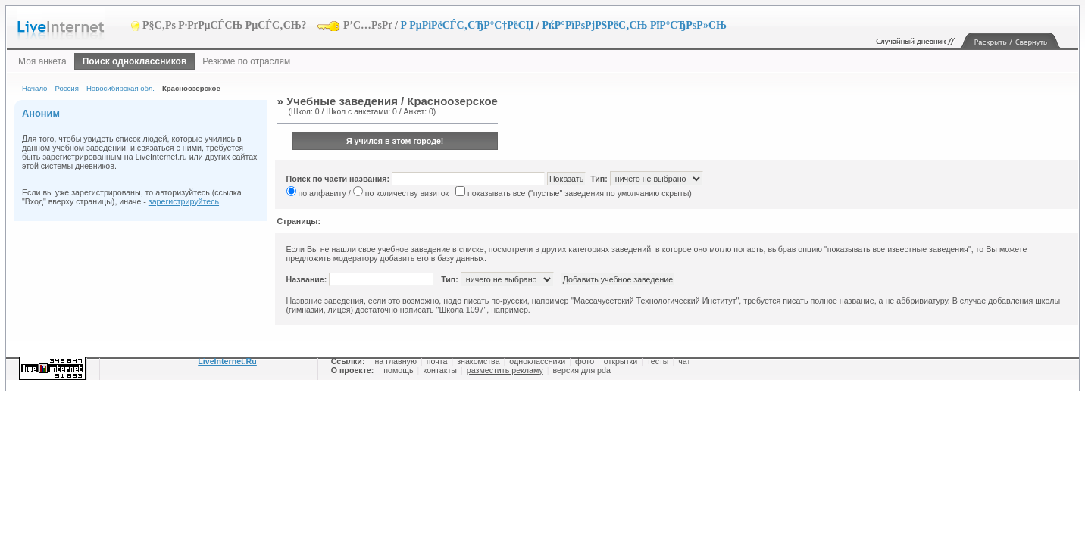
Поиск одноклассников (135, 61)
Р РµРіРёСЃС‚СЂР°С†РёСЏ (466, 25)
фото (584, 361)
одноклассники (537, 361)
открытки (620, 361)
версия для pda (582, 370)
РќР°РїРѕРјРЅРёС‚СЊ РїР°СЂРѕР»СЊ (634, 25)
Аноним (41, 113)
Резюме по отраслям (246, 61)
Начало (34, 88)
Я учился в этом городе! (395, 140)
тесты (658, 361)
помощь (398, 370)
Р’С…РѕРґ (367, 25)
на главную (395, 361)
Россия (66, 88)
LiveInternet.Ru (227, 361)
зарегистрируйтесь (184, 201)
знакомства (478, 361)
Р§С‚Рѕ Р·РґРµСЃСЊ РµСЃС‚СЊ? (224, 25)
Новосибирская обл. (120, 88)
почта (437, 361)
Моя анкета (42, 61)
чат (684, 361)
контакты (440, 370)
